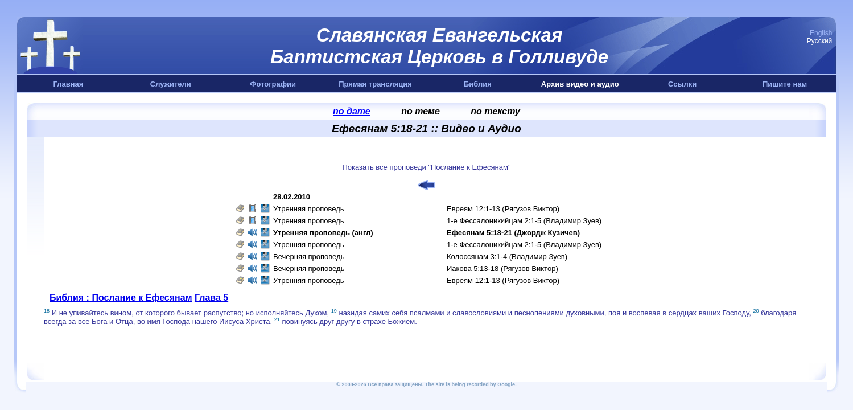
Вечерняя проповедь (308, 256)
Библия (478, 84)
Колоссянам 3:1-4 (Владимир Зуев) (507, 256)
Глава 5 (211, 297)
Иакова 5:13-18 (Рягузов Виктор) (502, 268)
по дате (351, 111)
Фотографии (273, 84)
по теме (420, 111)
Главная (68, 84)
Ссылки (682, 84)
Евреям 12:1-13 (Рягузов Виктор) (503, 208)
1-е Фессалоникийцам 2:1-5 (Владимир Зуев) (524, 220)
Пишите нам (785, 84)
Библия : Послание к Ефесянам (121, 297)
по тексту (495, 111)
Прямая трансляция (375, 84)
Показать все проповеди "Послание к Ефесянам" (426, 167)
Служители (170, 84)
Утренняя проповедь (308, 208)
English (821, 33)
